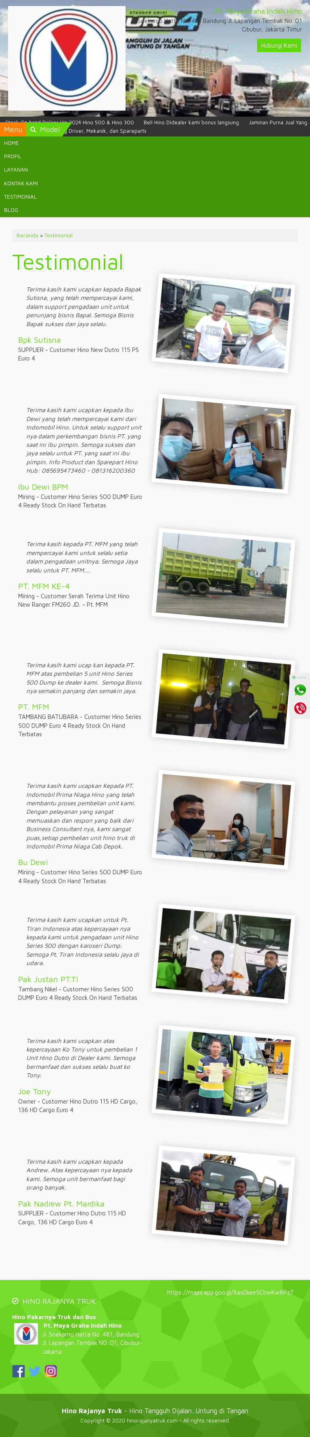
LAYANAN (16, 169)
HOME (11, 143)
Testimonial (58, 235)
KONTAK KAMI (21, 183)
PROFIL (12, 156)
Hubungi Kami (279, 45)
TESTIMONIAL (20, 196)
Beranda (27, 235)
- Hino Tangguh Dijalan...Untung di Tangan (155, 1410)
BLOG (11, 210)
